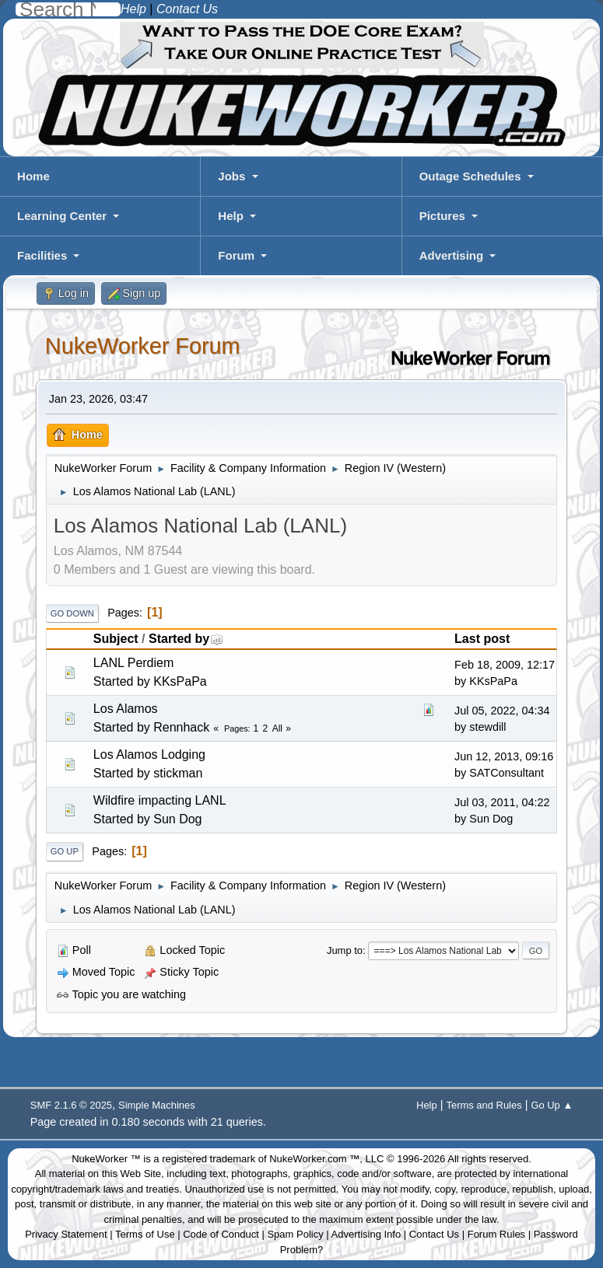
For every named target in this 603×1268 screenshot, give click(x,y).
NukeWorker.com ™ (314, 1159)
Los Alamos (125, 708)
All (277, 728)
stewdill (487, 727)
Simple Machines (156, 1105)
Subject (115, 638)
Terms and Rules (483, 1105)
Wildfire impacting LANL (159, 800)
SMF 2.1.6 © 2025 (71, 1105)
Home (33, 176)
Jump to (345, 950)
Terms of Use (145, 1234)
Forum (236, 255)
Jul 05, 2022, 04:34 (501, 710)
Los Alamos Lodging (149, 754)
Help (231, 215)
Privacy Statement (66, 1234)
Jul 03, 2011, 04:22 (501, 802)
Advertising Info (366, 1234)
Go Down (72, 613)
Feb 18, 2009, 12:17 (504, 664)
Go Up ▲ (552, 1105)
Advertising (451, 255)
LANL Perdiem (133, 662)
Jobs (231, 176)
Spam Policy (295, 1234)
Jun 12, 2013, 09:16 (503, 756)
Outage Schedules (470, 176)
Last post (482, 638)
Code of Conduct (221, 1234)
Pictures (442, 215)
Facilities (42, 255)
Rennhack (181, 727)
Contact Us (434, 1234)
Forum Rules (496, 1234)
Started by (186, 638)
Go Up (65, 851)
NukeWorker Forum (142, 346)
